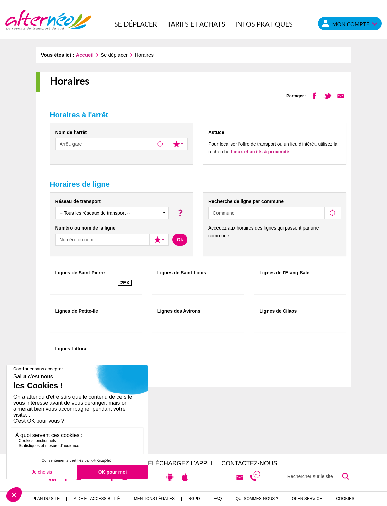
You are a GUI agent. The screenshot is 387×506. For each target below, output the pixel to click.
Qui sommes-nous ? (257, 499)
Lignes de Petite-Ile (76, 311)
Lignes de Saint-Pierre (80, 272)
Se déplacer (135, 24)
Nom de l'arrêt (71, 132)
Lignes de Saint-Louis (181, 272)
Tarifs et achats (196, 24)
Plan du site (46, 499)
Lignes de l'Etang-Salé (284, 272)
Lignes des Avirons (178, 311)
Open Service (307, 499)
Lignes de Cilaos (278, 311)
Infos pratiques (264, 24)
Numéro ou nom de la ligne (85, 228)
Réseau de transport (78, 201)
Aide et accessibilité (97, 499)
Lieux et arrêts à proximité (260, 151)
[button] (179, 213)
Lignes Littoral (71, 348)
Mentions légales (154, 499)
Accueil (84, 55)
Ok (180, 239)
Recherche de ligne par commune (246, 201)
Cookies (345, 498)
